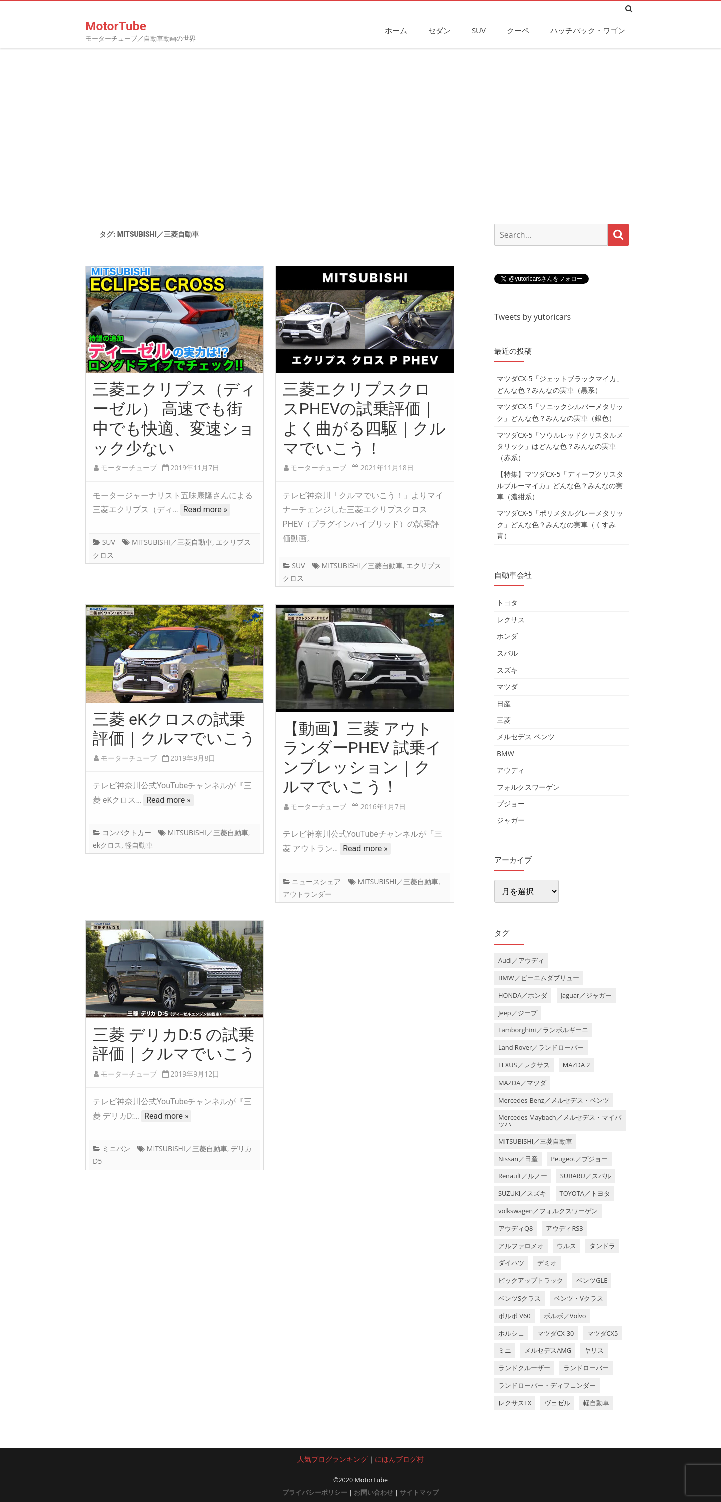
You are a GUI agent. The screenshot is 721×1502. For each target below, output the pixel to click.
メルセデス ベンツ (526, 736)
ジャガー (511, 820)
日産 (504, 703)
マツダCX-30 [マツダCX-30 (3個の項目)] (555, 1332)
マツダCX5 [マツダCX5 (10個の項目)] (602, 1332)
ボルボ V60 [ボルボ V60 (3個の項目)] (514, 1315)
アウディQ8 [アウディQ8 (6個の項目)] (515, 1227)
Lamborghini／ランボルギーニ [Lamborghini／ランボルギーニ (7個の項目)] (543, 1029)
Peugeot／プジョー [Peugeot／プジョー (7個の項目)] (579, 1158)
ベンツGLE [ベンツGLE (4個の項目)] (591, 1280)
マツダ (507, 686)
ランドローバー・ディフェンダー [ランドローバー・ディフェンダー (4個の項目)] (547, 1384)
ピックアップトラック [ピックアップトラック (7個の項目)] (530, 1280)
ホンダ (507, 635)
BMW (505, 753)
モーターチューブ (129, 467)
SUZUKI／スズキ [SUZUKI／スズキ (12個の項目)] (522, 1193)
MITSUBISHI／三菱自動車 (172, 542)
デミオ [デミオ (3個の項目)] (547, 1262)
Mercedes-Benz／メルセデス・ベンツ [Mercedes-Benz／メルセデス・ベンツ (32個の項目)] (553, 1099)
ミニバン (116, 1148)
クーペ (518, 30)
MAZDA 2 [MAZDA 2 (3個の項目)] (576, 1064)
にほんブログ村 (399, 1458)
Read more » (205, 509)
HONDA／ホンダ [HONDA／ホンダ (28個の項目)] (522, 994)
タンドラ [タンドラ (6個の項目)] (602, 1245)
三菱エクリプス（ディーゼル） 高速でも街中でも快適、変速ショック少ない (174, 418)
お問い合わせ (373, 1492)
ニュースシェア (316, 881)
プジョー (511, 803)
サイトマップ (419, 1492)
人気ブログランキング (332, 1458)
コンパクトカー (126, 832)
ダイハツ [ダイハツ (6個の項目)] (511, 1262)
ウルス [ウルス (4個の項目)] (566, 1245)
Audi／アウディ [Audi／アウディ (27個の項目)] (521, 959)
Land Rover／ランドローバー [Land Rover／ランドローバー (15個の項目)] (541, 1046)
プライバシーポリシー (314, 1492)
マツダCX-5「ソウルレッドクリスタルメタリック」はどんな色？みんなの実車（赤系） (560, 446)
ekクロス (107, 845)
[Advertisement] (360, 132)
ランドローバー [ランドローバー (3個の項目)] (586, 1367)
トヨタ (507, 602)
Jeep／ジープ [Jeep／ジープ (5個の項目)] (517, 1012)
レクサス (511, 619)
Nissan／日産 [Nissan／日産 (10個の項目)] (518, 1158)
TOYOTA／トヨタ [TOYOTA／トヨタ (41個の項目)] (585, 1193)
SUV (479, 30)
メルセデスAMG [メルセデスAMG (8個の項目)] (547, 1350)
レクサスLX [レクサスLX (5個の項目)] (514, 1402)
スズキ (507, 669)
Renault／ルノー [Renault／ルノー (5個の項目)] (522, 1175)
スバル (507, 653)
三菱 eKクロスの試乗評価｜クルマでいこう (174, 728)
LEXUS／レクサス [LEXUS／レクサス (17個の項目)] (524, 1064)
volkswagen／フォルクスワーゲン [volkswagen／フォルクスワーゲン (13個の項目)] (548, 1210)
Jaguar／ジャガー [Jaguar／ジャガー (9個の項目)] (586, 994)
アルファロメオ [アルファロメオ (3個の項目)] (521, 1245)
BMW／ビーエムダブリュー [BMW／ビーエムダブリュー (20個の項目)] (538, 977)
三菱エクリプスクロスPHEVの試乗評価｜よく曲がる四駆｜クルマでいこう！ (364, 418)
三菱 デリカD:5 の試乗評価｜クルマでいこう (174, 1044)
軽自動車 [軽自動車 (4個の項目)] (596, 1402)
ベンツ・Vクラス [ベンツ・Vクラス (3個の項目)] (578, 1297)
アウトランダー (307, 893)
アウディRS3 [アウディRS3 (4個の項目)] (564, 1227)
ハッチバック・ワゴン (587, 30)
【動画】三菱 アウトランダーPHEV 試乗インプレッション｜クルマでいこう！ (362, 757)
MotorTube (116, 26)
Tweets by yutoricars (532, 316)
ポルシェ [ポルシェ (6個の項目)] (511, 1332)
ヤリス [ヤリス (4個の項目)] (594, 1350)
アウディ (511, 769)
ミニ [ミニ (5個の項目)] (504, 1350)
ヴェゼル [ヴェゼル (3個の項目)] (557, 1402)
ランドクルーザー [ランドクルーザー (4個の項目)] (524, 1367)
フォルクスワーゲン (528, 786)
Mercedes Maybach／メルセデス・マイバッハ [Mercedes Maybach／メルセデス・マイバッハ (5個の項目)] (559, 1120)
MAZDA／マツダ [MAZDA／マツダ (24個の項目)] (522, 1082)
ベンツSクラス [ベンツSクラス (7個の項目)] (519, 1297)
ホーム (396, 30)
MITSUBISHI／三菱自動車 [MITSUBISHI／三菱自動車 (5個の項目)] (535, 1140)
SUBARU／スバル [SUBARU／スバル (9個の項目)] (585, 1175)
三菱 (504, 719)
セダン (439, 30)
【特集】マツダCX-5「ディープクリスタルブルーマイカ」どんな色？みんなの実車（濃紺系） (560, 485)
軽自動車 (139, 845)
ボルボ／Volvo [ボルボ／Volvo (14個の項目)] (565, 1315)
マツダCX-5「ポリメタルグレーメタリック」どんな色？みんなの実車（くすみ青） (560, 524)
